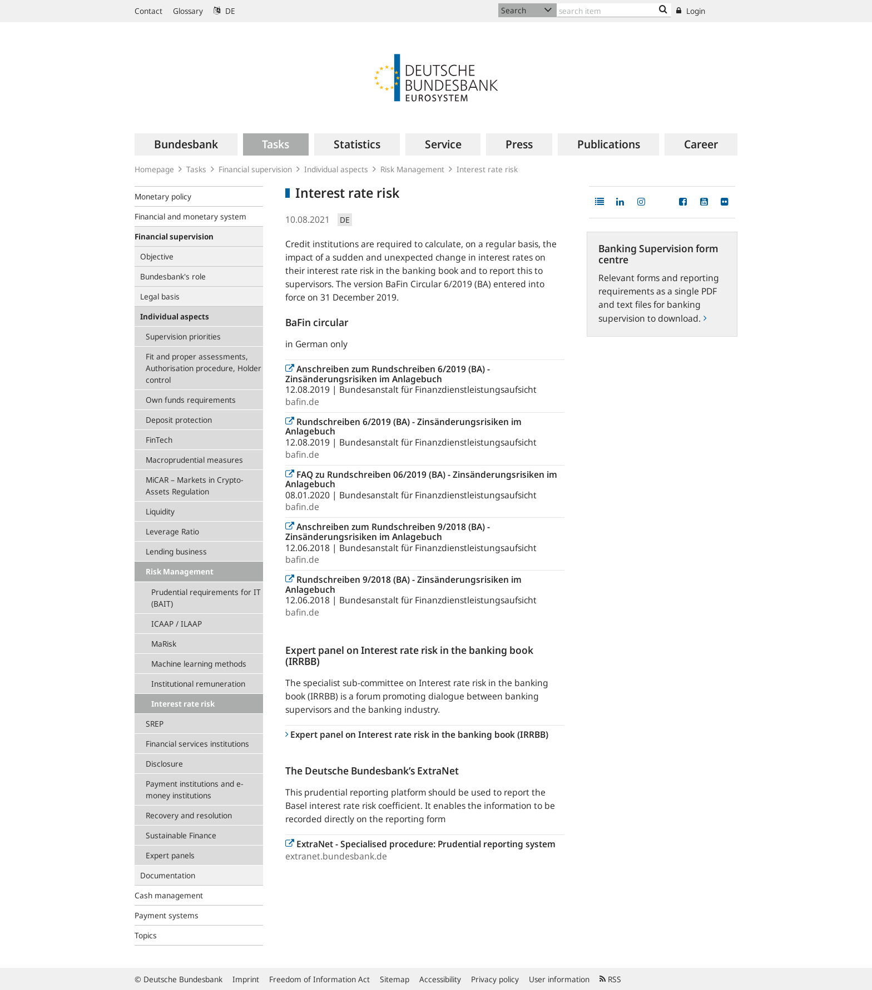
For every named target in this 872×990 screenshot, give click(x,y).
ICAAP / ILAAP (176, 623)
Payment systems (167, 915)
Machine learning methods (198, 663)
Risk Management (412, 169)
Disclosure (164, 763)
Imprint (245, 979)
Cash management (169, 895)
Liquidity (160, 511)
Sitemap (394, 979)
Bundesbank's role (173, 276)
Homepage (154, 169)
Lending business (176, 551)
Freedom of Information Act (319, 979)
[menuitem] (186, 144)
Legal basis (160, 296)
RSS (610, 979)
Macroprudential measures (194, 459)
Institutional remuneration (198, 683)
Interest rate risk (183, 703)
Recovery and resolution (189, 815)
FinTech (159, 439)
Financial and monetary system (190, 216)
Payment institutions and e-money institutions (194, 789)
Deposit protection (179, 419)
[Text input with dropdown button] (614, 10)
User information (559, 979)
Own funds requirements (191, 399)
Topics (146, 935)
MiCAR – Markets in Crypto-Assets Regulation (194, 485)
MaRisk (163, 643)
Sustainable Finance (181, 835)
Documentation (167, 875)
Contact (148, 11)
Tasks (196, 169)
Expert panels (170, 855)
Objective (157, 256)
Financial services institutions (197, 743)
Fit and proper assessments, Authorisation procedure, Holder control (203, 368)
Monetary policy (163, 196)
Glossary (188, 11)
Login (690, 11)
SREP (155, 723)
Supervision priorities (183, 336)
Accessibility (440, 979)
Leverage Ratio (172, 531)
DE (224, 11)
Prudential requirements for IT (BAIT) (206, 598)
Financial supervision (255, 169)
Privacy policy (495, 979)
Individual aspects (336, 169)
